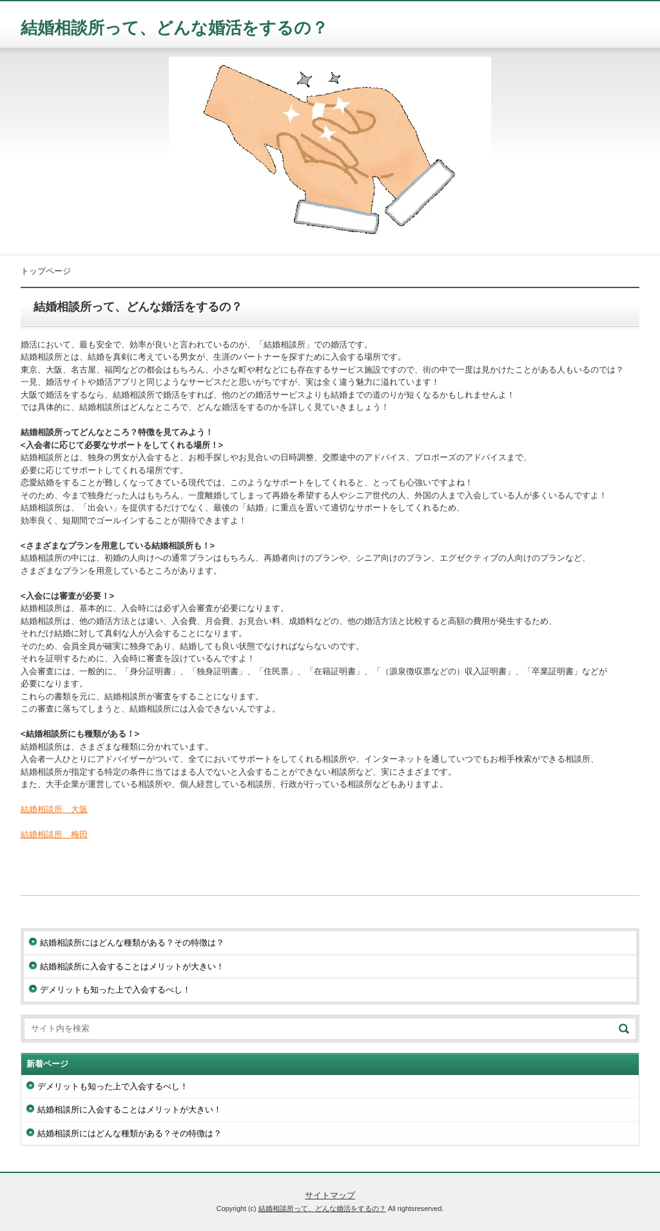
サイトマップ (330, 1195)
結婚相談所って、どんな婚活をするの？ (174, 27)
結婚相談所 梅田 (54, 834)
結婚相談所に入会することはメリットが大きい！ (132, 966)
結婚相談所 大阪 (54, 809)
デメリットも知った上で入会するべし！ (115, 989)
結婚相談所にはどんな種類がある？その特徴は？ (132, 942)
